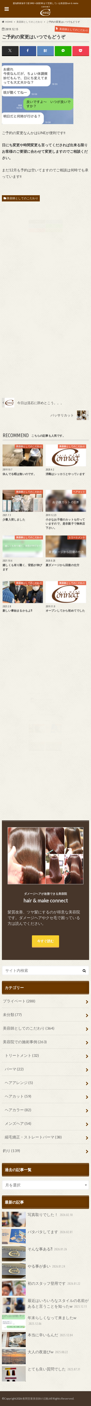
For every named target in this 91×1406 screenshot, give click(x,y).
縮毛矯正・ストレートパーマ (33, 1137)
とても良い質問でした (41, 1373)
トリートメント (22, 1055)
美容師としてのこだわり (22, 198)
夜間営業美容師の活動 (35, 1398)
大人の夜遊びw (35, 1356)
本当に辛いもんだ (38, 1339)
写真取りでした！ (38, 1219)
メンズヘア (18, 1123)
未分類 (12, 1014)
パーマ (14, 1069)
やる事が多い (34, 1271)
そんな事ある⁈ (35, 1253)
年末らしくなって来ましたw (39, 1322)
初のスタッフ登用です (41, 1288)
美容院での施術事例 (25, 1041)
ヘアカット (18, 1096)
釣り (11, 1150)
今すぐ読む (45, 941)
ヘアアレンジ (19, 1082)
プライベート (19, 1001)
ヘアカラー (18, 1109)
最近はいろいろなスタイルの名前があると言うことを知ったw (45, 1305)
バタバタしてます (38, 1236)
